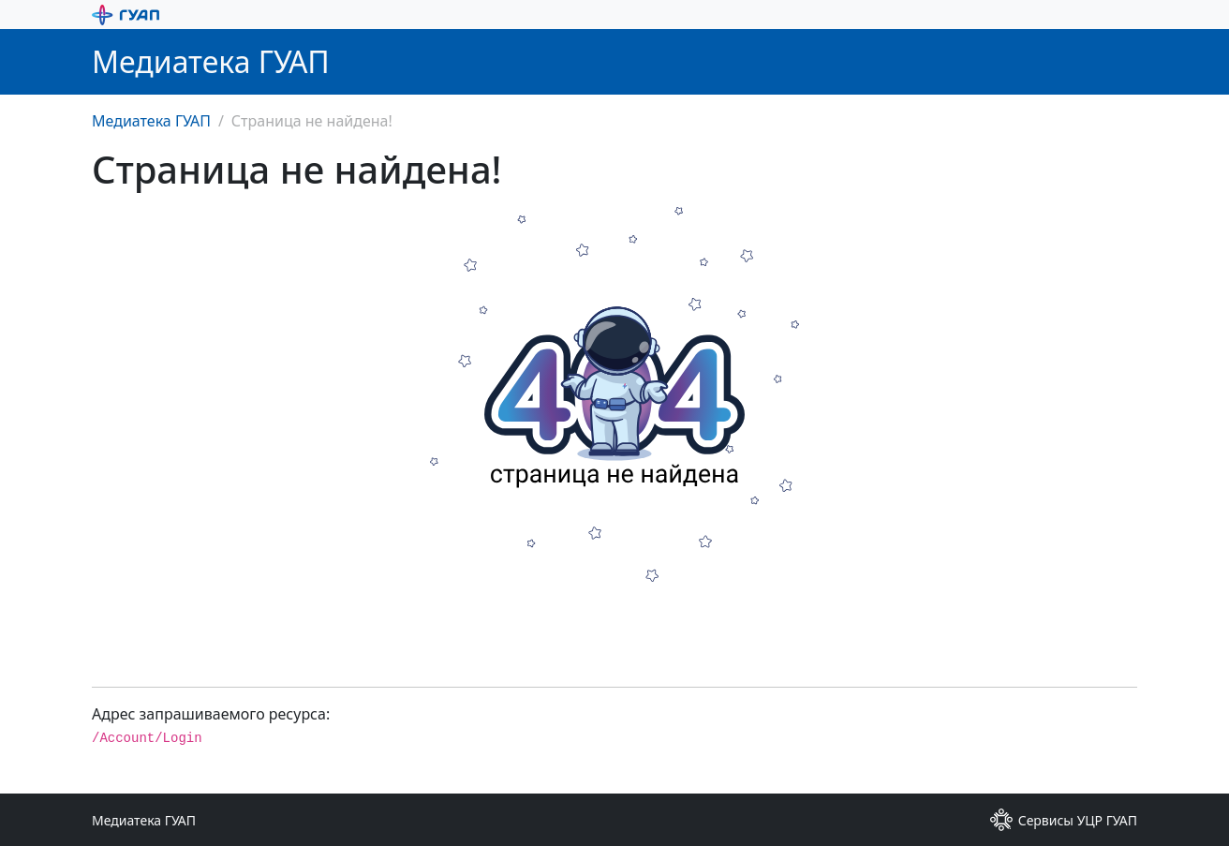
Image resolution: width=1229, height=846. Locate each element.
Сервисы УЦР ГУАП (1063, 820)
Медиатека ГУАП (151, 121)
